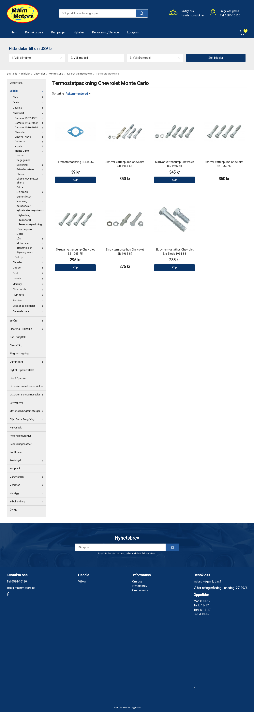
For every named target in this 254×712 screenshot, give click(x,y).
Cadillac (29, 108)
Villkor (82, 581)
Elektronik (31, 192)
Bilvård (27, 321)
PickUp (30, 257)
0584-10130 (232, 15)
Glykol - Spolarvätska (22, 370)
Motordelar (31, 243)
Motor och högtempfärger (27, 411)
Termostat (25, 220)
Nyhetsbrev (139, 586)
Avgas (20, 156)
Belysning (31, 165)
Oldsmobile (29, 289)
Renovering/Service (105, 32)
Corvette (30, 142)
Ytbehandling (27, 502)
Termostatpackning (30, 225)
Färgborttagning (19, 354)
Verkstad (27, 485)
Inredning (31, 201)
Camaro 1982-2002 (30, 123)
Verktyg (27, 493)
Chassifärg (16, 345)
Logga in (133, 32)
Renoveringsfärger (20, 436)
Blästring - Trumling (27, 329)
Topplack (15, 469)
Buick (29, 102)
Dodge (29, 268)
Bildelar (27, 91)
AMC (29, 97)
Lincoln (29, 279)
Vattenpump (26, 229)
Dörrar (20, 187)
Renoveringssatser (20, 444)
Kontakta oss (34, 32)
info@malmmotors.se (21, 588)
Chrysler (29, 262)
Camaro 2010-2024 (30, 128)
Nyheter (78, 32)
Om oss (137, 581)
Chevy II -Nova (30, 137)
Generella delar (29, 311)
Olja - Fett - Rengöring (27, 419)
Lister (20, 234)
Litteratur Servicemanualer (27, 395)
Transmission (31, 248)
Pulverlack (16, 428)
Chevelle (30, 132)
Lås (31, 239)
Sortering (58, 94)
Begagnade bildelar (29, 306)
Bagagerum (23, 160)
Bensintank (16, 83)
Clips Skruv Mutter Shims (27, 181)
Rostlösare (16, 452)
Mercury (29, 284)
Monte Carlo (30, 151)
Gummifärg (27, 362)
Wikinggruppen (134, 707)
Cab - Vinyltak (18, 337)
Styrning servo (25, 252)
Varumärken (27, 477)
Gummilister (24, 197)
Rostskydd (27, 460)
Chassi (31, 174)
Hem (14, 32)
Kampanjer (58, 32)
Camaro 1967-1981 (30, 118)
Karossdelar (23, 206)
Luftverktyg (16, 403)
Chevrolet (29, 113)
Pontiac (29, 301)
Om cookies (140, 590)
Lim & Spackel (18, 378)
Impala (30, 146)
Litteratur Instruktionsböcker (27, 387)
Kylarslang (24, 215)
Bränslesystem (31, 169)
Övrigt (13, 510)
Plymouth (29, 295)
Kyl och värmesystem (31, 211)
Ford (29, 273)
